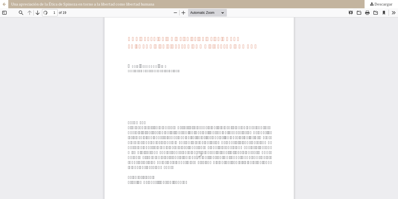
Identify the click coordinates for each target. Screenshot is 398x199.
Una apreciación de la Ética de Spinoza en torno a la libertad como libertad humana (82, 4)
